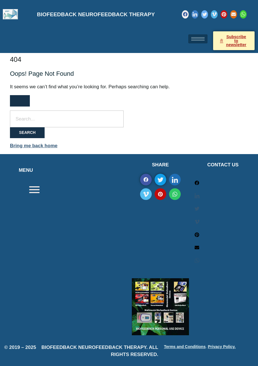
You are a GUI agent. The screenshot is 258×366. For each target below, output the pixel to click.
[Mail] (233, 14)
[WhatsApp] (243, 14)
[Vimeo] (214, 14)
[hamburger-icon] (197, 38)
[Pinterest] (223, 14)
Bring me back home (33, 145)
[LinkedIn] (195, 14)
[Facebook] (185, 14)
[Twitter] (204, 14)
